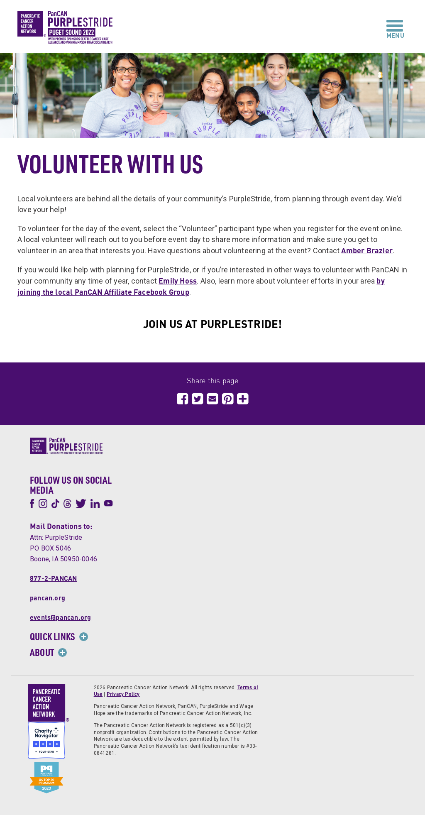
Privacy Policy (123, 694)
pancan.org (47, 597)
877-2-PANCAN (53, 578)
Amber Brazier (367, 250)
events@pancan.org (60, 617)
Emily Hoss (178, 280)
